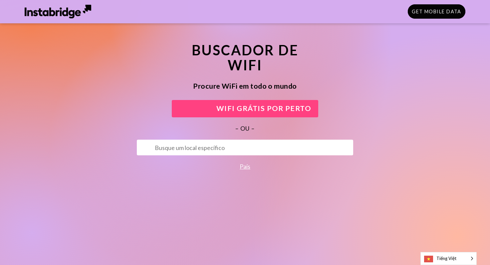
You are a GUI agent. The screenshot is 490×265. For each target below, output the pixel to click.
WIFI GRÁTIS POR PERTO (245, 108)
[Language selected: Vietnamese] (448, 258)
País (245, 166)
